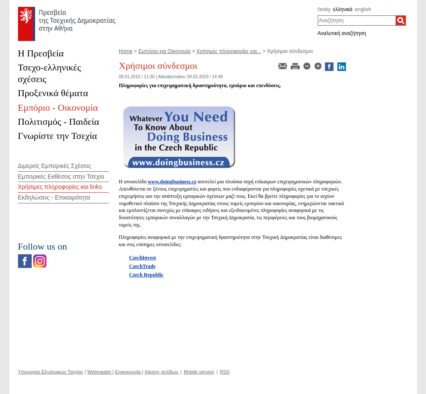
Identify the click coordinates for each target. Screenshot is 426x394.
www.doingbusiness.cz (172, 182)
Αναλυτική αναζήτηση (342, 33)
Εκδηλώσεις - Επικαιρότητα (54, 197)
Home (126, 51)
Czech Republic (146, 275)
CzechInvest (142, 258)
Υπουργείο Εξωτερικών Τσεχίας (50, 371)
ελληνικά (342, 9)
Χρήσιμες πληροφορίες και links (60, 186)
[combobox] (357, 20)
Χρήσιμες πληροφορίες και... (229, 51)
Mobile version (199, 371)
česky (324, 9)
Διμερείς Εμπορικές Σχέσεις (54, 165)
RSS (225, 371)
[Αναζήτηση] (401, 20)
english (363, 9)
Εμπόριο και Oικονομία (164, 51)
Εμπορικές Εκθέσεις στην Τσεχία (61, 176)
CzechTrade (142, 266)
